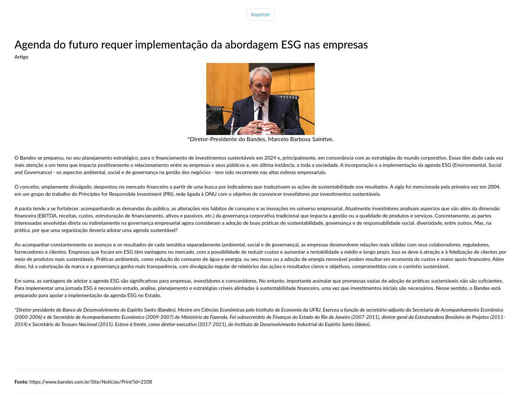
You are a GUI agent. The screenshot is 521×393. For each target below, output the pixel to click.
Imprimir (260, 14)
